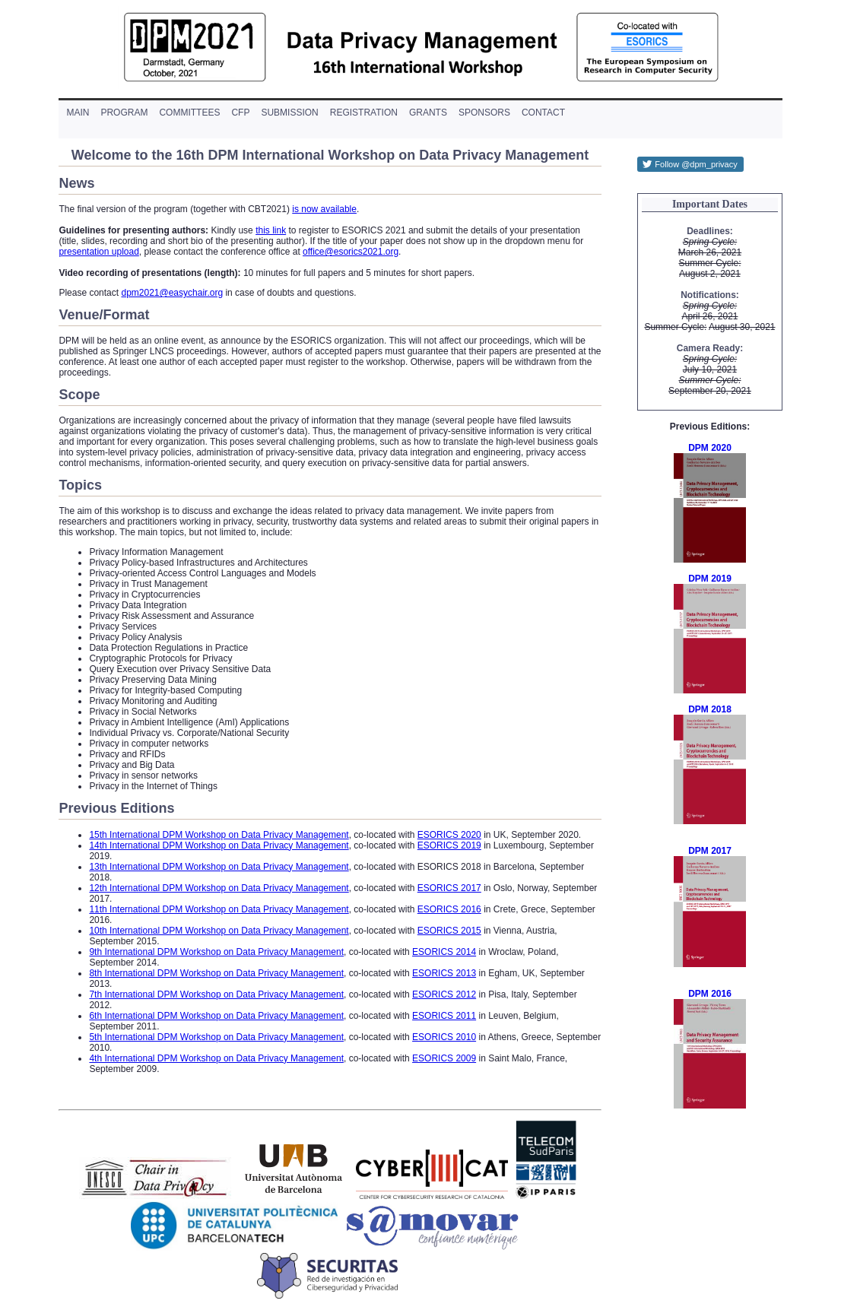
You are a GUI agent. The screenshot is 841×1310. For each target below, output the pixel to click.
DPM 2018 (710, 709)
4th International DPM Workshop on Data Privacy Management (216, 1058)
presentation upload (98, 251)
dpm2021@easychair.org (172, 292)
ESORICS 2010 (444, 1037)
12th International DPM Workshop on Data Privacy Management (218, 888)
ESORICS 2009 (444, 1058)
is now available (324, 209)
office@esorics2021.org (350, 251)
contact (543, 112)
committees (189, 112)
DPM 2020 (710, 447)
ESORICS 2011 (444, 1015)
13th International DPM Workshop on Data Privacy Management (218, 866)
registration (364, 112)
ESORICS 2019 (449, 845)
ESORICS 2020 (449, 834)
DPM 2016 (710, 993)
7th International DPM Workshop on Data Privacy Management (216, 994)
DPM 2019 (710, 578)
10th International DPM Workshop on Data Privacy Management (218, 930)
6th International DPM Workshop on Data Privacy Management (216, 1015)
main (77, 112)
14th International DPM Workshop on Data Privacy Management (218, 845)
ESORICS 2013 (444, 973)
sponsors (484, 112)
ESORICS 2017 (449, 888)
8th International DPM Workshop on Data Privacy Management (216, 973)
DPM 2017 (710, 850)
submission (289, 112)
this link (270, 230)
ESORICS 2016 (449, 909)
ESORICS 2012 (444, 994)
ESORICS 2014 (444, 952)
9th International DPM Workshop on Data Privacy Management (216, 952)
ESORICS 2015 (449, 930)
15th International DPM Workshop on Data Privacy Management (218, 834)
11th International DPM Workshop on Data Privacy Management (218, 909)
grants (428, 112)
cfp (240, 112)
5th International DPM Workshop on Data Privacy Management (216, 1037)
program (124, 112)
